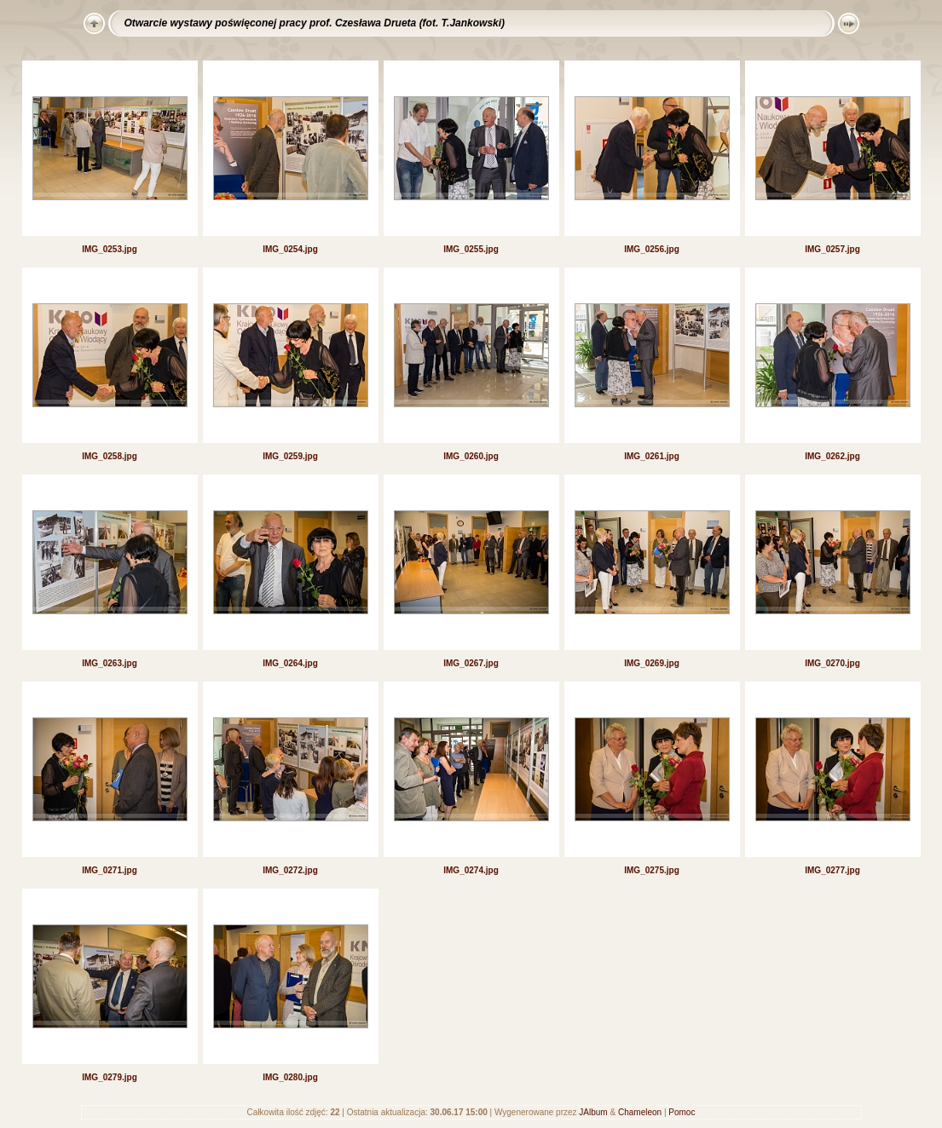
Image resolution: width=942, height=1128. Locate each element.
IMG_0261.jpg (651, 456)
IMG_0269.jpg (651, 663)
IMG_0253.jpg (109, 249)
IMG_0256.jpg (651, 249)
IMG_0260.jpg (470, 456)
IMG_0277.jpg (832, 870)
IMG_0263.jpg (109, 663)
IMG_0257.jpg (832, 249)
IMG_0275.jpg (651, 870)
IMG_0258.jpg (109, 456)
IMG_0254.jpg (290, 249)
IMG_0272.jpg (290, 870)
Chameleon (640, 1112)
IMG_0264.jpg (290, 663)
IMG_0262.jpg (832, 456)
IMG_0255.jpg (470, 249)
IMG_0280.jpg (290, 1077)
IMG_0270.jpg (832, 663)
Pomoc (681, 1112)
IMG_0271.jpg (109, 870)
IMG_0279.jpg (109, 1077)
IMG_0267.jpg (470, 663)
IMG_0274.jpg (470, 870)
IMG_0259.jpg (290, 456)
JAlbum (593, 1112)
